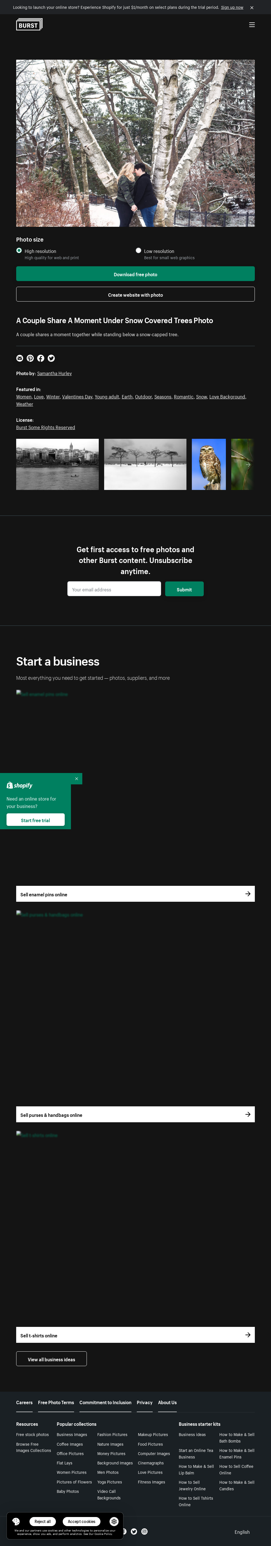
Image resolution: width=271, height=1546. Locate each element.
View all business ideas (51, 1358)
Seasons (162, 396)
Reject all (43, 1521)
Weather (24, 403)
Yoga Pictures (109, 1481)
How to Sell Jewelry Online (192, 1485)
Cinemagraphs (151, 1462)
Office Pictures (70, 1453)
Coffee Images (70, 1444)
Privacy (145, 1401)
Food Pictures (150, 1444)
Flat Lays (64, 1462)
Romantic (184, 396)
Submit (184, 589)
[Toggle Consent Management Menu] (15, 1521)
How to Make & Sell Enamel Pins (237, 1453)
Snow (201, 396)
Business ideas (192, 1434)
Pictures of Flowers (74, 1481)
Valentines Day (77, 396)
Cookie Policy (103, 1533)
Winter (53, 396)
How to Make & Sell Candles (237, 1485)
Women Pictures (72, 1472)
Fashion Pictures (112, 1434)
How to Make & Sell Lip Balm (196, 1469)
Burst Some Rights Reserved (45, 426)
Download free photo (135, 273)
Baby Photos (68, 1491)
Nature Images (110, 1444)
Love (39, 396)
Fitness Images (151, 1481)
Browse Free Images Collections (33, 1447)
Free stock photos (32, 1434)
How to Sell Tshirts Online (196, 1501)
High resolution (40, 251)
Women (23, 396)
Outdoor (143, 396)
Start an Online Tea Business (196, 1453)
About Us (167, 1401)
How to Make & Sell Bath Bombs (237, 1437)
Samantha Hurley (54, 372)
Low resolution (159, 251)
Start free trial (35, 819)
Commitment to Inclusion (105, 1401)
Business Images (72, 1434)
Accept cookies (82, 1521)
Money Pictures (111, 1453)
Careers (24, 1401)
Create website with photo (135, 294)
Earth (127, 396)
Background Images (115, 1462)
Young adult (107, 396)
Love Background (227, 396)
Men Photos (108, 1472)
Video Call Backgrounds (109, 1494)
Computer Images (154, 1453)
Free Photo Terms (56, 1401)
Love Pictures (150, 1472)
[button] (15, 1521)
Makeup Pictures (153, 1434)
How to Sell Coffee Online (236, 1469)
